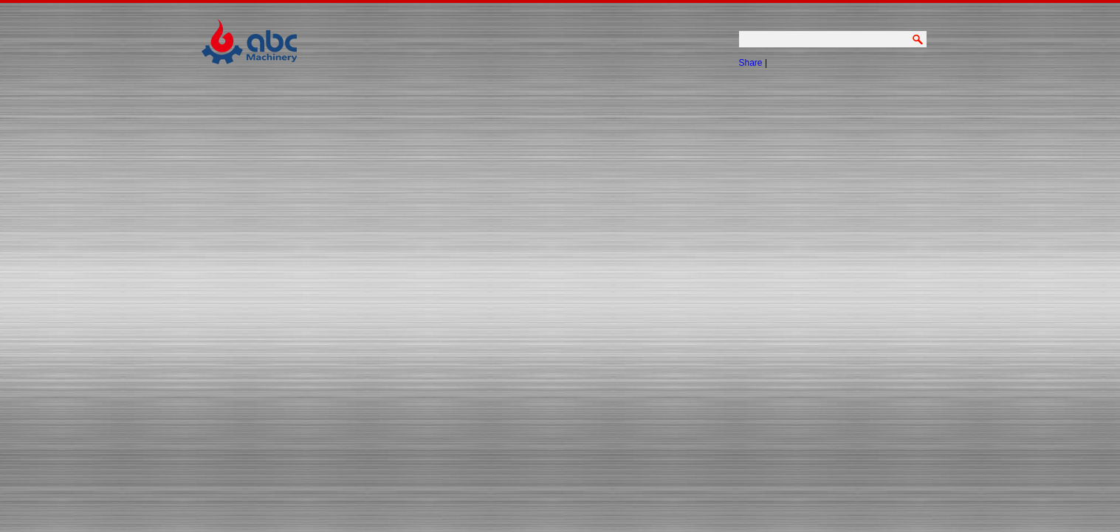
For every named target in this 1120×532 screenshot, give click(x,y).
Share (751, 63)
